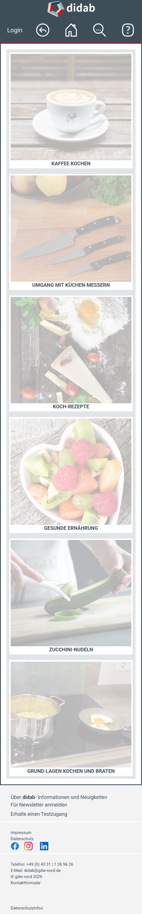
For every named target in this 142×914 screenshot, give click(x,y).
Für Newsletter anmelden (39, 805)
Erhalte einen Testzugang (39, 814)
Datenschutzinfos (27, 908)
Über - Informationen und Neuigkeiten (59, 797)
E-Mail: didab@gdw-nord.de (36, 870)
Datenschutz (23, 838)
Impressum (21, 832)
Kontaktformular (25, 882)
